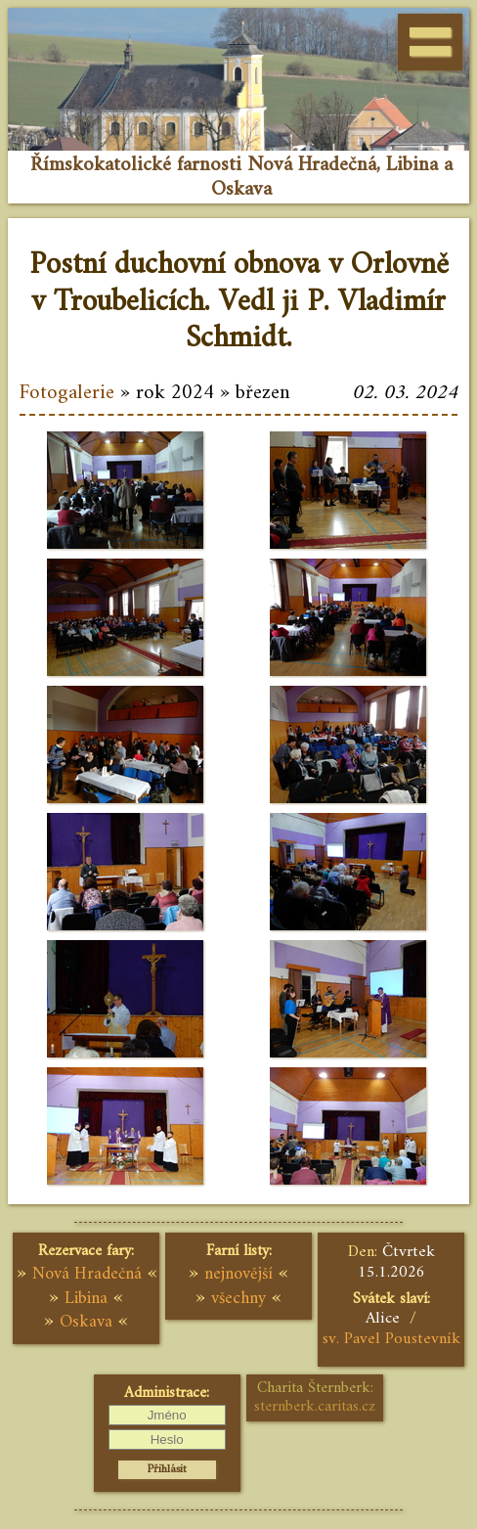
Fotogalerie (67, 393)
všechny (238, 1298)
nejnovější (238, 1274)
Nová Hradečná (87, 1274)
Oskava (86, 1322)
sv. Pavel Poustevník (391, 1339)
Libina (86, 1298)
